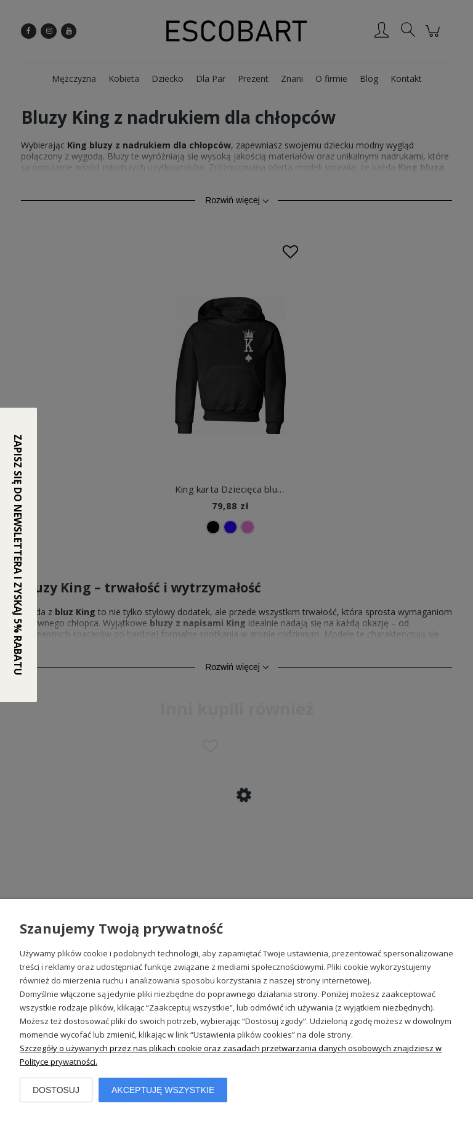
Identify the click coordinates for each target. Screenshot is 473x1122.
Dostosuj (56, 1090)
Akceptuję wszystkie (162, 1090)
